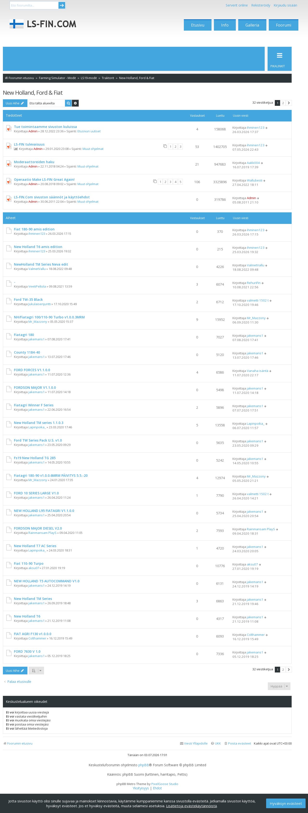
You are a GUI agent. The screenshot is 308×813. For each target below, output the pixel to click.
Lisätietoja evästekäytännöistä (191, 805)
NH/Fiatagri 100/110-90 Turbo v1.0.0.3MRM (49, 317)
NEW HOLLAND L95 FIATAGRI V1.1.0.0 (44, 510)
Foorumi (283, 25)
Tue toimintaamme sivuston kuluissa (45, 126)
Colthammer (37, 638)
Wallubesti (254, 180)
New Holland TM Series (33, 598)
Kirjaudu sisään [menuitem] (285, 5)
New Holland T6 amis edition (38, 246)
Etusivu (197, 25)
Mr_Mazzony (37, 321)
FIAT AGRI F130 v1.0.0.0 (32, 634)
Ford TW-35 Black (28, 299)
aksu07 (33, 568)
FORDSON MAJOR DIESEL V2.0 (38, 528)
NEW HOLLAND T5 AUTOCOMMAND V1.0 (46, 581)
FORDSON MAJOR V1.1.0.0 (35, 387)
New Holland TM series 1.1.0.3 (38, 422)
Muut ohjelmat (93, 149)
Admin (33, 131)
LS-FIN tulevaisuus (29, 144)
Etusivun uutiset (89, 131)
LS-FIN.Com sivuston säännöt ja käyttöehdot (52, 197)
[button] (289, 103)
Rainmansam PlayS (42, 533)
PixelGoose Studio (164, 784)
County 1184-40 (27, 352)
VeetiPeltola (37, 286)
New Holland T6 (27, 616)
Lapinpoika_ (37, 427)
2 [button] (283, 103)
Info (225, 25)
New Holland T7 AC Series (35, 546)
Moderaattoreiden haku (34, 162)
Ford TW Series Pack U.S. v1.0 (38, 440)
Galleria (252, 25)
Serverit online (237, 5)
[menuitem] (237, 743)
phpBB (143, 765)
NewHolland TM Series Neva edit (41, 264)
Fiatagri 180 (24, 334)
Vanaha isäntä (257, 371)
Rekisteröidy (260, 5)
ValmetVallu (37, 269)
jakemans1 (36, 339)
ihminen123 (255, 127)
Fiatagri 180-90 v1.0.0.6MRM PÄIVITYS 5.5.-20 (51, 475)
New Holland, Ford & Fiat (33, 92)
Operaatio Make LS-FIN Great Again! (44, 179)
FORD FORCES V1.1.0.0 (32, 370)
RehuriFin (254, 283)
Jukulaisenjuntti (39, 304)
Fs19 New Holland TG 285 (35, 458)
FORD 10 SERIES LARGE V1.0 (36, 493)
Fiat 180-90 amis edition (34, 229)
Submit (62, 5)
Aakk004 (253, 163)
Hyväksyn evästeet (286, 803)
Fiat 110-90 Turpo (29, 563)
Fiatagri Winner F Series (33, 405)
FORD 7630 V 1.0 (27, 651)
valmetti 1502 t (258, 300)
